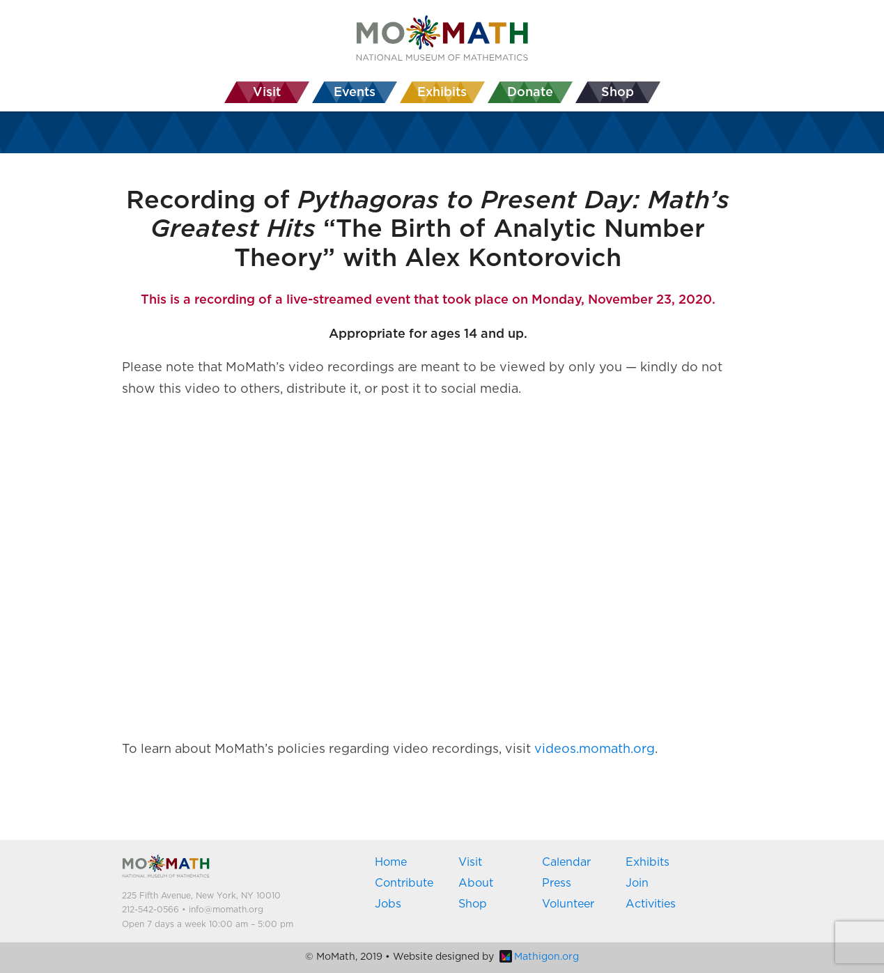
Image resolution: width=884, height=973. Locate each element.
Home (391, 862)
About (475, 883)
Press (556, 883)
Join (637, 883)
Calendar (566, 862)
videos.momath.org (594, 749)
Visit (470, 862)
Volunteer (568, 904)
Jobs (388, 904)
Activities (651, 904)
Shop (472, 904)
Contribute (404, 883)
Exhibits (647, 862)
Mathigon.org (539, 957)
